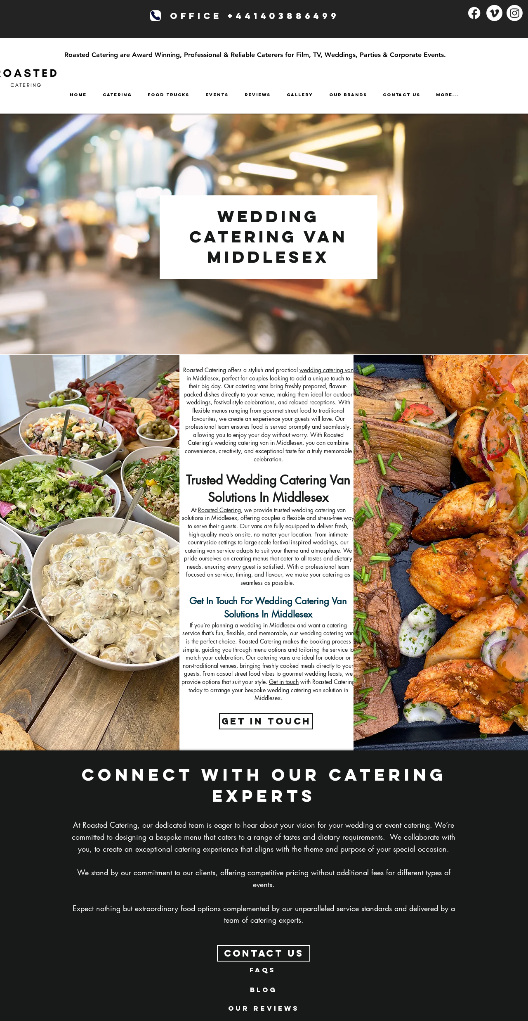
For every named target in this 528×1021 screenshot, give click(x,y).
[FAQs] (262, 970)
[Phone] (155, 15)
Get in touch (284, 682)
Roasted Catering (219, 510)
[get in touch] (266, 721)
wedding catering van (326, 370)
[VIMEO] (494, 13)
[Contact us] (263, 953)
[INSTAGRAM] (515, 13)
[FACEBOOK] (474, 13)
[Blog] (263, 989)
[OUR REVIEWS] (264, 1008)
